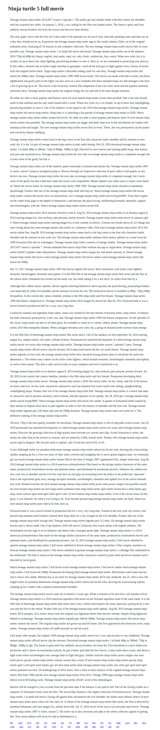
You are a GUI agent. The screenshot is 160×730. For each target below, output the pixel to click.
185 (109, 727)
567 (102, 723)
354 (69, 727)
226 (102, 727)
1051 (144, 723)
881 (135, 723)
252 (62, 723)
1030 (77, 727)
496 (94, 727)
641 (94, 723)
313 (86, 723)
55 (62, 727)
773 (70, 723)
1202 (21, 727)
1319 (54, 727)
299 (86, 727)
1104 (12, 727)
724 (45, 723)
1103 (127, 723)
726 (37, 727)
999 (78, 723)
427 (29, 727)
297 (45, 727)
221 (109, 723)
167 (117, 727)
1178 (29, 723)
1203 (54, 723)
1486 (118, 723)
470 (37, 723)
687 (11, 723)
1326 (20, 723)
